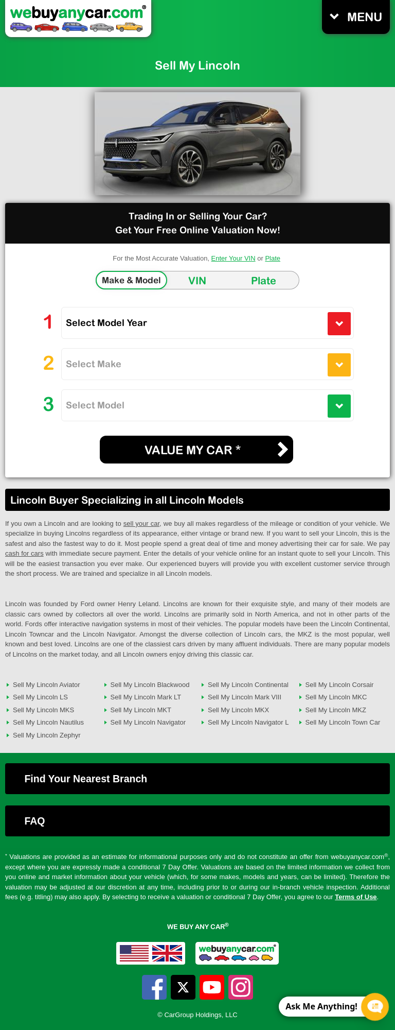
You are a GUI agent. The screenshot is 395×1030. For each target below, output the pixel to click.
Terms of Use (355, 897)
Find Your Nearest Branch (85, 778)
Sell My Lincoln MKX (238, 710)
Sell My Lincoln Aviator (46, 685)
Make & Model (131, 280)
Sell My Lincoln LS (40, 697)
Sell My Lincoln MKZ (336, 710)
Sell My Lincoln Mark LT (146, 697)
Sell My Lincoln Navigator (148, 722)
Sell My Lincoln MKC (336, 697)
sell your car (141, 523)
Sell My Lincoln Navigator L (248, 722)
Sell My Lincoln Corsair (340, 685)
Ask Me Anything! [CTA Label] (321, 1006)
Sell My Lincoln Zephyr (47, 735)
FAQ (34, 821)
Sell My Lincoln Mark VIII (244, 697)
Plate (272, 258)
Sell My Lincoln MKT (141, 710)
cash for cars (24, 553)
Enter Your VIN (233, 258)
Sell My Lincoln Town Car (343, 722)
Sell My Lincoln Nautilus (48, 722)
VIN (197, 280)
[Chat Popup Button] (375, 1006)
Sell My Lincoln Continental (248, 685)
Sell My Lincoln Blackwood (150, 685)
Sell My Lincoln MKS (43, 710)
